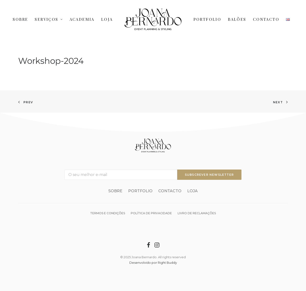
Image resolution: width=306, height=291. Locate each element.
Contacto (266, 19)
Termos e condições (107, 213)
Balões (237, 19)
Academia (82, 19)
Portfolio (207, 19)
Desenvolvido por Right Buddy (153, 262)
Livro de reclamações (197, 213)
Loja (107, 19)
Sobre (20, 19)
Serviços (49, 19)
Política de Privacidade (151, 213)
